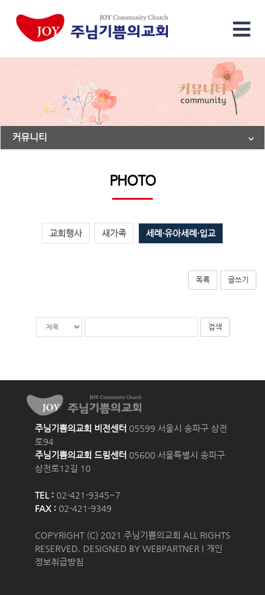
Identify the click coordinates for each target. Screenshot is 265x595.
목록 (203, 279)
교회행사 (65, 233)
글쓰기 (238, 279)
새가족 (114, 233)
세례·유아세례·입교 (181, 233)
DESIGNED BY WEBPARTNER (141, 548)
